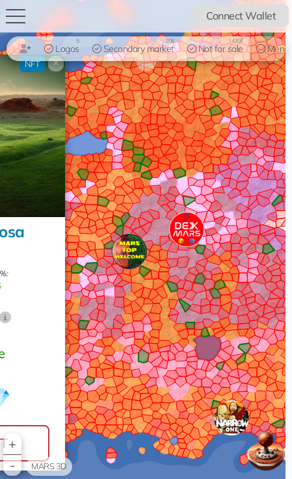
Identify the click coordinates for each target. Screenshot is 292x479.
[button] (231, 417)
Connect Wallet (241, 15)
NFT (32, 63)
